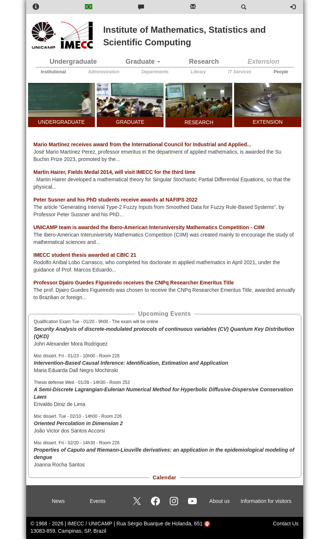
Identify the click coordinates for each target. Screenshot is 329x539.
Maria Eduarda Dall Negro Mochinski (76, 370)
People (281, 71)
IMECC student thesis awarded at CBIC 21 (85, 255)
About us (219, 501)
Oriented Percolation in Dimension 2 (78, 423)
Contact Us (285, 523)
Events (98, 501)
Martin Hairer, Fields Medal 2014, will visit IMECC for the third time (115, 172)
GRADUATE (130, 122)
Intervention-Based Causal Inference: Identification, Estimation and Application (131, 363)
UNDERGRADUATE (61, 122)
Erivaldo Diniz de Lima (59, 404)
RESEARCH (199, 122)
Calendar (165, 477)
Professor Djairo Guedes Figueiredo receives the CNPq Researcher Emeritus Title (134, 283)
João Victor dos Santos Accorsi (69, 431)
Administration (104, 71)
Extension (264, 61)
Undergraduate (73, 61)
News (58, 501)
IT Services (239, 71)
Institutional (53, 71)
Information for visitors (265, 501)
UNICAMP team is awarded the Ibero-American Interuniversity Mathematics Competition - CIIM (149, 227)
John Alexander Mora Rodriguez (71, 344)
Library (198, 71)
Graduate (143, 61)
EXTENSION (267, 122)
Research (204, 61)
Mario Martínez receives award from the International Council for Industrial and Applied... (142, 144)
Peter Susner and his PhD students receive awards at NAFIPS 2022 (116, 200)
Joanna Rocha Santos (59, 465)
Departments (154, 71)
